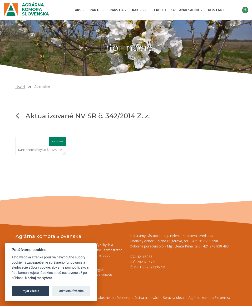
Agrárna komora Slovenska (35, 9)
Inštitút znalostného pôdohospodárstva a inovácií (121, 297)
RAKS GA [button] (117, 10)
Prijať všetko (30, 291)
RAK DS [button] (95, 10)
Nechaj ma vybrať (38, 278)
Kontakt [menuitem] (216, 10)
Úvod (20, 86)
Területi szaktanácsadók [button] (175, 10)
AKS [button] (78, 10)
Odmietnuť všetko (71, 291)
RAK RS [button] (137, 10)
